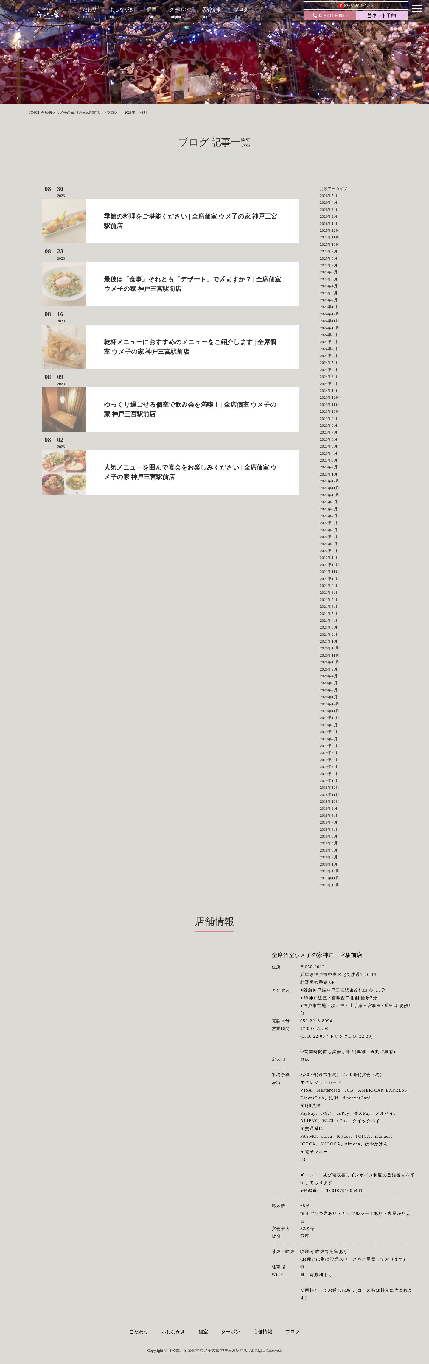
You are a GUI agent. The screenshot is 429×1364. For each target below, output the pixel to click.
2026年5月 (329, 195)
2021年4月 (329, 620)
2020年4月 (329, 676)
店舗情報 (262, 1331)
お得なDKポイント (356, 5)
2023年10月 (329, 411)
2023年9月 (329, 418)
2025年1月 (329, 307)
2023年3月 (329, 460)
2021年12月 (329, 564)
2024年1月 (329, 390)
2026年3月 (329, 209)
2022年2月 (329, 550)
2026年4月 (329, 202)
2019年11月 (329, 711)
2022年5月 (329, 530)
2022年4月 (329, 536)
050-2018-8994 (330, 15)
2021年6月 (329, 606)
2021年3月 (329, 627)
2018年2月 (329, 857)
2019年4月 (329, 759)
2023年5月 (329, 446)
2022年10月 (329, 495)
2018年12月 (329, 787)
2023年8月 (329, 425)
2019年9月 (329, 725)
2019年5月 (329, 752)
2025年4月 (329, 286)
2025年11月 (329, 237)
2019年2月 (329, 773)
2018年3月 (329, 850)
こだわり (138, 1331)
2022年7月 (329, 516)
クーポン (230, 1331)
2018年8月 (329, 815)
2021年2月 (329, 634)
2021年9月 (329, 585)
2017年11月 (329, 878)
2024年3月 (329, 376)
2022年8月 (329, 509)
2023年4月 (329, 453)
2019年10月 (329, 717)
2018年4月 (329, 843)
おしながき (173, 1331)
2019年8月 (329, 731)
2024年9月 (329, 335)
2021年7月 (329, 599)
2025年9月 (329, 251)
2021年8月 (329, 592)
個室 (203, 1331)
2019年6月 (329, 745)
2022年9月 (329, 502)
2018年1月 (329, 864)
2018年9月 (329, 808)
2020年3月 (329, 683)
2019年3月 (329, 766)
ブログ (292, 1331)
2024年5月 (329, 362)
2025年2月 (329, 300)
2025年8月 (329, 258)
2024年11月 (329, 321)
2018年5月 (329, 836)
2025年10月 (329, 244)
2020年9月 (329, 669)
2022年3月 (329, 544)
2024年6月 (329, 355)
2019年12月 (329, 704)
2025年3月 (329, 293)
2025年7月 (329, 265)
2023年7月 (329, 432)
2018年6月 (329, 829)
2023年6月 (329, 439)
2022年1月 (329, 557)
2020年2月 (329, 690)
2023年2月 (329, 467)
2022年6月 (329, 522)
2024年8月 (329, 341)
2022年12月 (329, 481)
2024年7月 (329, 349)
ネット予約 (382, 15)
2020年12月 (329, 648)
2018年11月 (329, 794)
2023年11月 (329, 404)
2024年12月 (329, 314)
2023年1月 (329, 474)
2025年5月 (329, 279)
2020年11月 (329, 655)
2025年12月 (329, 230)
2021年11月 (329, 571)
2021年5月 (329, 613)
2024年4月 (329, 369)
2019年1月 (329, 780)
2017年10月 (329, 885)
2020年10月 (329, 662)
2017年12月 (329, 871)
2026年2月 (329, 216)
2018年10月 (329, 801)
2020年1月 (329, 697)
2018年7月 (329, 822)
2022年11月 (329, 488)
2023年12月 (329, 397)
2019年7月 (329, 739)
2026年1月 (329, 223)
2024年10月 (329, 328)
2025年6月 (329, 272)
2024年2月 (329, 383)
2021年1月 (329, 641)
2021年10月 (329, 578)
